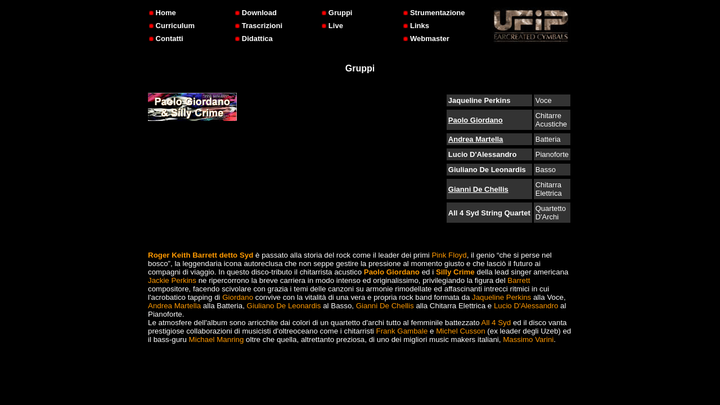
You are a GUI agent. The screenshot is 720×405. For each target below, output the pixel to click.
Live (332, 25)
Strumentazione (434, 12)
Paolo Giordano (475, 120)
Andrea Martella (475, 139)
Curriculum (172, 25)
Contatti (166, 38)
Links (416, 25)
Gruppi (337, 12)
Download (256, 12)
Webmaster (426, 38)
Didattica (254, 38)
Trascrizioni (258, 25)
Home (162, 12)
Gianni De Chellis (478, 189)
